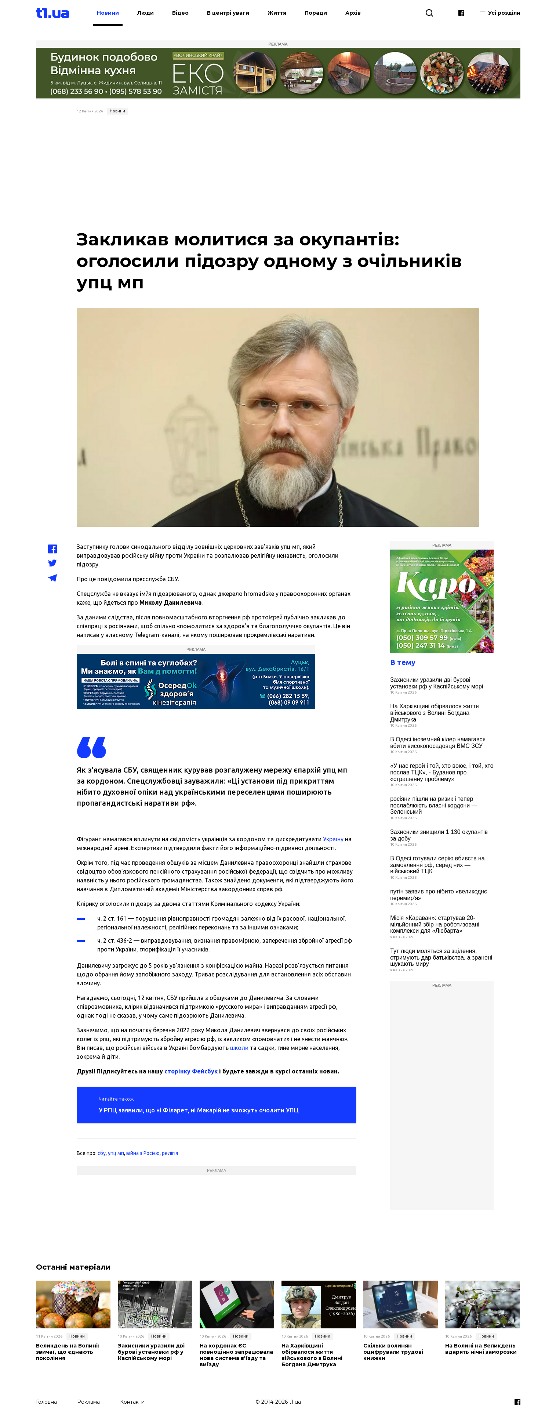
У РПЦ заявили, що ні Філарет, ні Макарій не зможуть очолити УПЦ (199, 1109)
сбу (102, 1153)
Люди (145, 13)
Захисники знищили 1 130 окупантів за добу (439, 835)
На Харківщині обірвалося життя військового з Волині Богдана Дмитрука (434, 712)
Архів (353, 13)
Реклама (88, 1402)
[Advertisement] (278, 172)
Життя (277, 13)
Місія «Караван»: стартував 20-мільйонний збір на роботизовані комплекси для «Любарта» (434, 924)
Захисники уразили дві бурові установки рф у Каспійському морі (436, 683)
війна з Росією (143, 1153)
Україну (333, 839)
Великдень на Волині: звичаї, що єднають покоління (67, 1352)
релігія (170, 1153)
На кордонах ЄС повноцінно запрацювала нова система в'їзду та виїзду (236, 1355)
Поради (316, 13)
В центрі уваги (228, 13)
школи (239, 1047)
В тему (402, 662)
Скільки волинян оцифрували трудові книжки (393, 1352)
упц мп (116, 1153)
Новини (108, 13)
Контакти (132, 1402)
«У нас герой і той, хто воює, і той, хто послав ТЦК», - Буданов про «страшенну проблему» (441, 772)
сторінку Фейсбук (191, 1071)
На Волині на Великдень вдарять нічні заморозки (481, 1349)
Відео (180, 13)
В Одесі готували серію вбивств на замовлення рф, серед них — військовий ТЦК (437, 864)
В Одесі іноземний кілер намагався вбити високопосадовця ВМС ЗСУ (438, 742)
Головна (46, 1402)
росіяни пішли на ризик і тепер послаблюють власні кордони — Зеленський (433, 805)
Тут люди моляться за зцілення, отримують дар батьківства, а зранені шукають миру (441, 957)
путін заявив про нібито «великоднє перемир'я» (438, 894)
